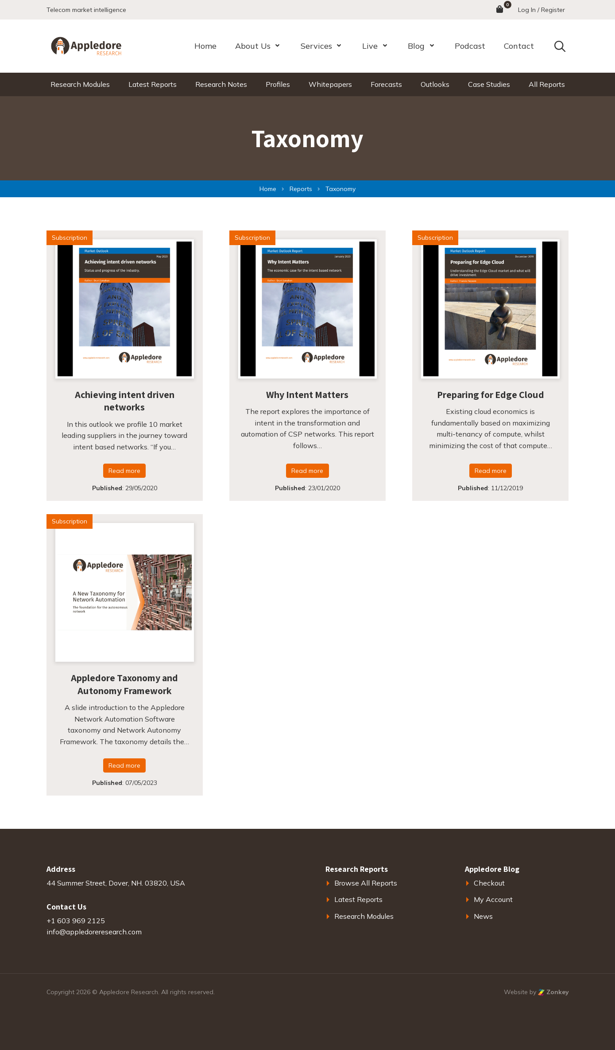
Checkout (489, 882)
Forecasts (386, 84)
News (483, 916)
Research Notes (221, 84)
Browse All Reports (365, 882)
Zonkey (553, 992)
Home (205, 46)
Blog (416, 46)
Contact (519, 46)
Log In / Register (541, 10)
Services (316, 46)
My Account (493, 899)
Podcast (470, 46)
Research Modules (80, 84)
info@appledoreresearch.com (94, 931)
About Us (253, 46)
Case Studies (489, 84)
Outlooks (435, 84)
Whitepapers (330, 84)
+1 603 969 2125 (75, 920)
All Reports (547, 84)
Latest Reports (152, 84)
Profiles (278, 84)
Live (370, 46)
